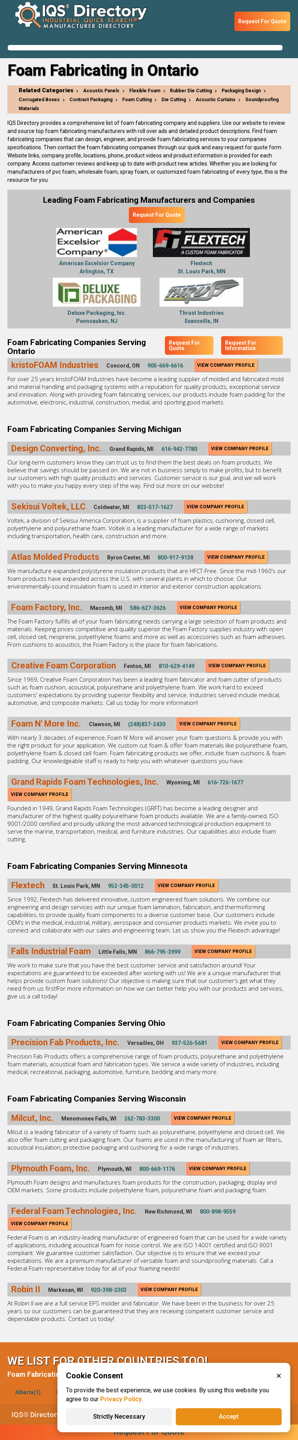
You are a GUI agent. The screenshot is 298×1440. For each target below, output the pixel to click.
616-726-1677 (225, 782)
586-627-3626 (148, 608)
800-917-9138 (175, 557)
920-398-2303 (108, 1290)
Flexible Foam (144, 90)
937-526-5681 (189, 1043)
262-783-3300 (142, 1118)
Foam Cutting (137, 99)
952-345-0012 (126, 886)
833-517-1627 (155, 507)
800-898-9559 (218, 1212)
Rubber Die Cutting (191, 90)
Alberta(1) (28, 1392)
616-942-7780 (179, 449)
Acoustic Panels (101, 90)
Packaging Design (241, 90)
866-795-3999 (162, 952)
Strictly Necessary (119, 1416)
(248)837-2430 (146, 724)
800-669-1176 (157, 1169)
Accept (229, 1416)
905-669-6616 (165, 366)
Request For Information (240, 345)
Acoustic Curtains (216, 99)
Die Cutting (173, 99)
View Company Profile (226, 365)
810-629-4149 (176, 666)
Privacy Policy (121, 1399)
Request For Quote (262, 21)
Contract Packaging (91, 99)
